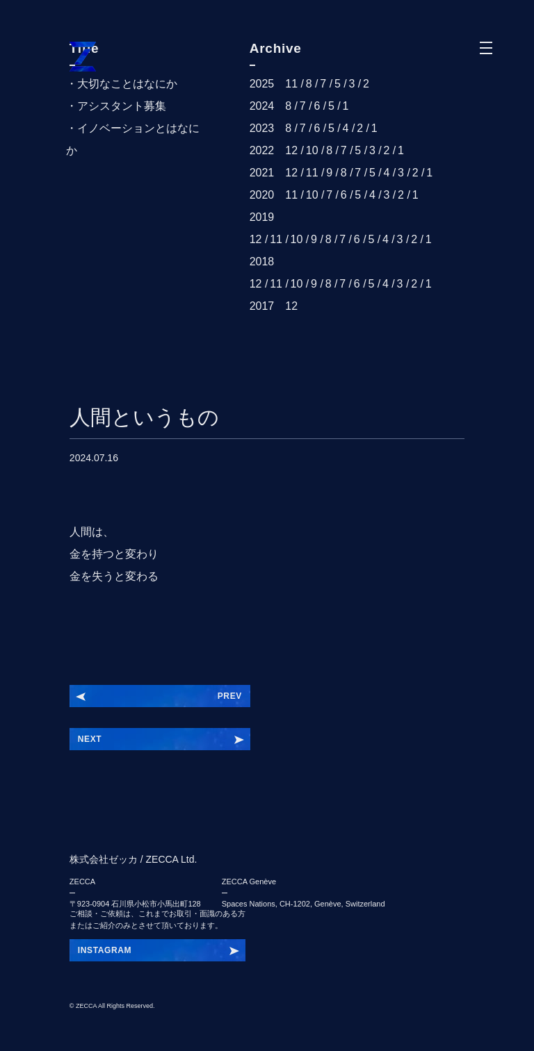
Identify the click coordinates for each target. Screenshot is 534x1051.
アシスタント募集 (121, 106)
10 (312, 150)
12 (291, 150)
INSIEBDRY (102, 950)
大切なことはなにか (127, 84)
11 (291, 84)
